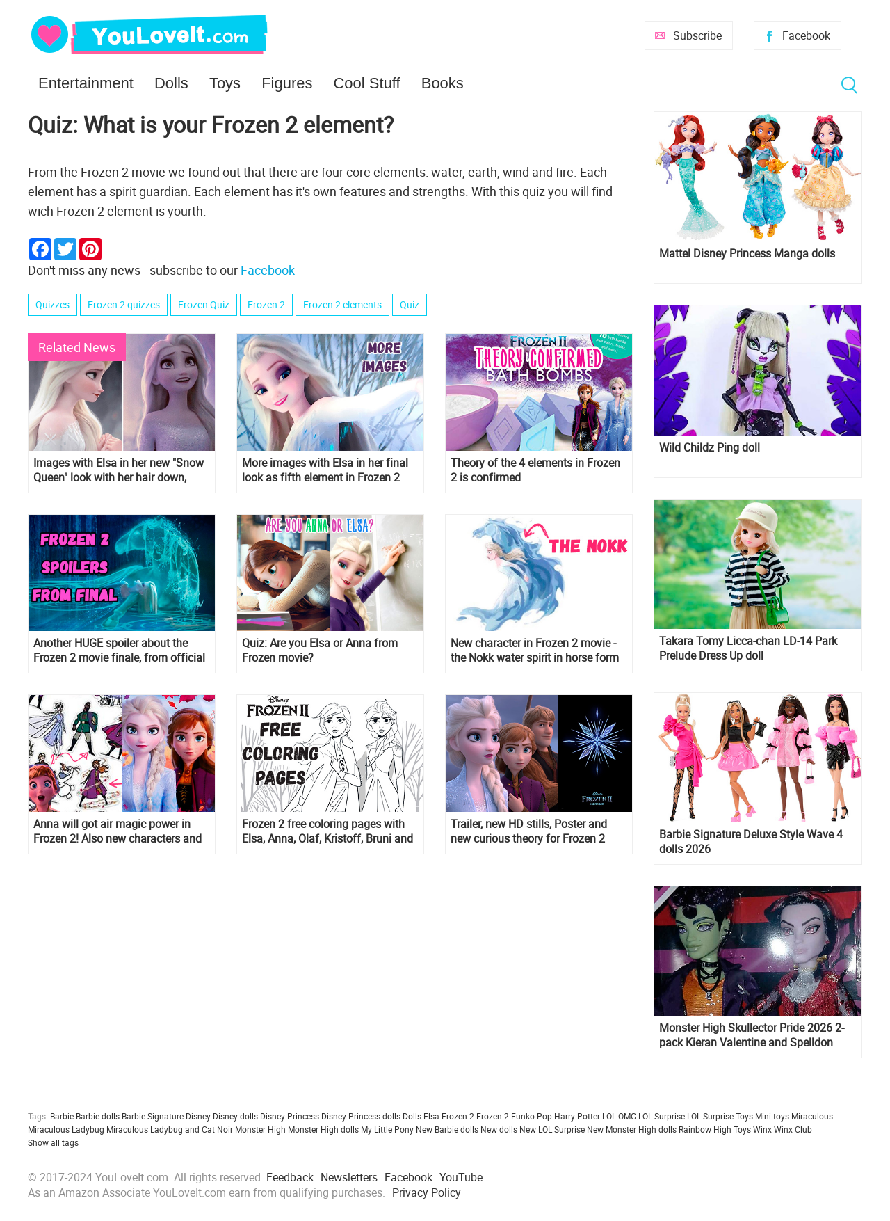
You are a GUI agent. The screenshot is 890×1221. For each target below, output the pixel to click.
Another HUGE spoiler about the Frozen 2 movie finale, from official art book (119, 650)
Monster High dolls (323, 1129)
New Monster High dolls (632, 1129)
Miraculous (812, 1116)
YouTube (461, 1177)
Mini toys (772, 1116)
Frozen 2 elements (342, 304)
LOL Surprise (661, 1116)
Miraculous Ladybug (66, 1129)
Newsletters (349, 1177)
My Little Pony (387, 1129)
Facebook (806, 35)
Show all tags (53, 1142)
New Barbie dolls (447, 1129)
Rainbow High (705, 1129)
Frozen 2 (266, 304)
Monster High (260, 1129)
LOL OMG (619, 1116)
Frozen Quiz (203, 304)
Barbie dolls (98, 1116)
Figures (286, 83)
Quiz (409, 304)
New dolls (498, 1129)
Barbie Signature (153, 1116)
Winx (762, 1129)
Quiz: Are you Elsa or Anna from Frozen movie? (320, 650)
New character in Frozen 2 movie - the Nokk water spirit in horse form (535, 650)
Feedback (290, 1177)
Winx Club (793, 1129)
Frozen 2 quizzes (124, 304)
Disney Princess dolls (360, 1116)
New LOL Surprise (552, 1129)
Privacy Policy (426, 1192)
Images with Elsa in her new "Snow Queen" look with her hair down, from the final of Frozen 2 (118, 470)
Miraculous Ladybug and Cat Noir (169, 1129)
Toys (225, 83)
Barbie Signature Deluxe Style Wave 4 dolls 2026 (751, 841)
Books (442, 83)
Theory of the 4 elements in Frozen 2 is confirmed (535, 470)
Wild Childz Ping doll (709, 447)
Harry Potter (577, 1116)
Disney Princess (289, 1116)
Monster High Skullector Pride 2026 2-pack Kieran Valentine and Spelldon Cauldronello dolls (751, 1035)
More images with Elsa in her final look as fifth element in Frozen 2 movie (325, 470)
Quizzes (52, 304)
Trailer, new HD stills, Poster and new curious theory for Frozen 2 (529, 831)
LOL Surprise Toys (720, 1116)
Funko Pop (531, 1116)
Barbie (62, 1116)
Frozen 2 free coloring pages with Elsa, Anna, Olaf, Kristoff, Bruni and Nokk (327, 831)
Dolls (171, 83)
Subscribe (697, 35)
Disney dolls (235, 1116)
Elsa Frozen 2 (448, 1116)
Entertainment (86, 83)
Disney (198, 1116)
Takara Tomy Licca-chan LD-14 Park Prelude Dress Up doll (748, 648)
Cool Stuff (366, 83)
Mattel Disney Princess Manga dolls (747, 253)
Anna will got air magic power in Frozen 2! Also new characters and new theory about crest (117, 831)
